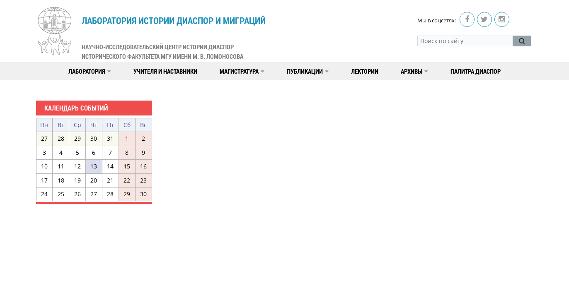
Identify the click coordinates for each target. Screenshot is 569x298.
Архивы (414, 71)
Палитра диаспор (475, 71)
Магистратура (242, 71)
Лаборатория (89, 71)
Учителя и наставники (165, 71)
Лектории (364, 71)
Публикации (308, 71)
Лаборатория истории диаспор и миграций (174, 37)
